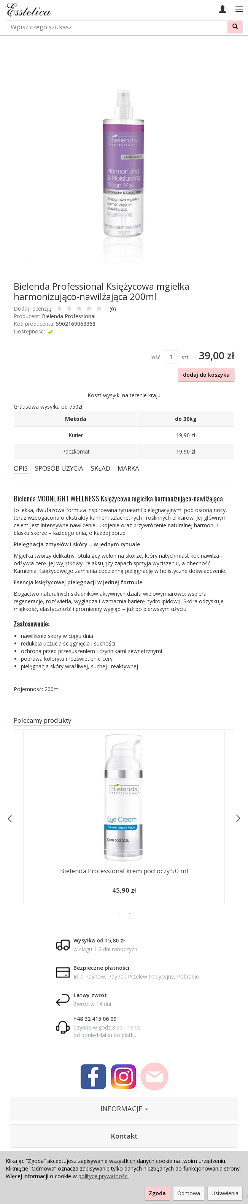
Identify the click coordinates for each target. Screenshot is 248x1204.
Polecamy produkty (42, 720)
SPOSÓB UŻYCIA (59, 468)
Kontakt (124, 1136)
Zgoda (157, 1193)
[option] (124, 818)
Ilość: (155, 357)
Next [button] (238, 818)
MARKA (128, 468)
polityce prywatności (103, 1176)
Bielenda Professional (68, 316)
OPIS (21, 468)
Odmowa (188, 1193)
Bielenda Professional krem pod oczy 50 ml (124, 870)
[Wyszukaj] (235, 27)
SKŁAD (100, 468)
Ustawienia (224, 1193)
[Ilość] (171, 357)
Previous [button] (10, 818)
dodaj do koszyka (206, 374)
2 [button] (130, 913)
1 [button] (118, 913)
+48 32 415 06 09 (94, 1018)
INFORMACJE (124, 1108)
